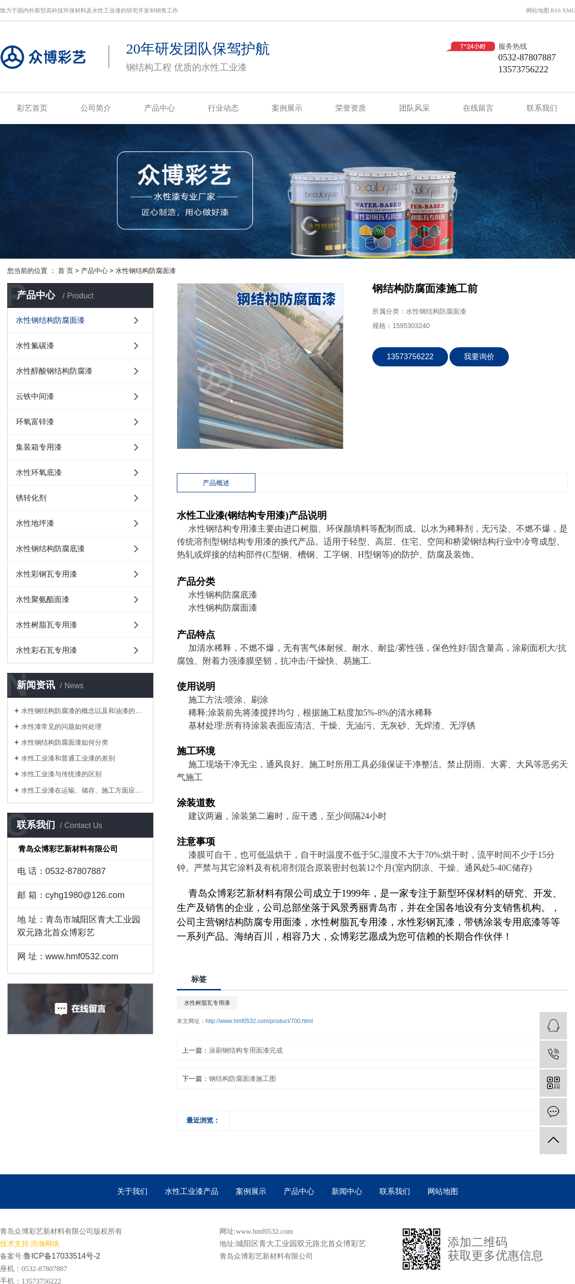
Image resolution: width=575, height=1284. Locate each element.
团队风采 (414, 108)
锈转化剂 (31, 498)
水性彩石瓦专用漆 (46, 650)
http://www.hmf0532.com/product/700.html (259, 1021)
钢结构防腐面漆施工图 (242, 1078)
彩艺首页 (32, 108)
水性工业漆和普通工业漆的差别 (68, 758)
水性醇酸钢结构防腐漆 (54, 371)
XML (568, 10)
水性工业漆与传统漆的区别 (61, 774)
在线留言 (478, 108)
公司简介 (95, 108)
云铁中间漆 (35, 396)
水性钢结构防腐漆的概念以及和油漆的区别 (83, 711)
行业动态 (223, 108)
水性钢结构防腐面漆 (145, 270)
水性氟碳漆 (35, 345)
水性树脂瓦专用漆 (46, 625)
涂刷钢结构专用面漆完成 (246, 1050)
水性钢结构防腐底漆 (50, 549)
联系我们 (542, 108)
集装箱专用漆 (39, 447)
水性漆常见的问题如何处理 (61, 726)
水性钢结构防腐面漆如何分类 (64, 742)
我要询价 (479, 356)
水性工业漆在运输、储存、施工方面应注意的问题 (83, 790)
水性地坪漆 (35, 523)
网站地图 (537, 10)
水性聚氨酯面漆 (42, 599)
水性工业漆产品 (191, 1191)
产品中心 (159, 108)
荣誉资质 (350, 108)
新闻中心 (347, 1191)
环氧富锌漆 (35, 422)
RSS (556, 10)
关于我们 (132, 1191)
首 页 (65, 270)
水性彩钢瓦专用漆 (46, 574)
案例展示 (287, 108)
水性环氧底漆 (39, 472)
